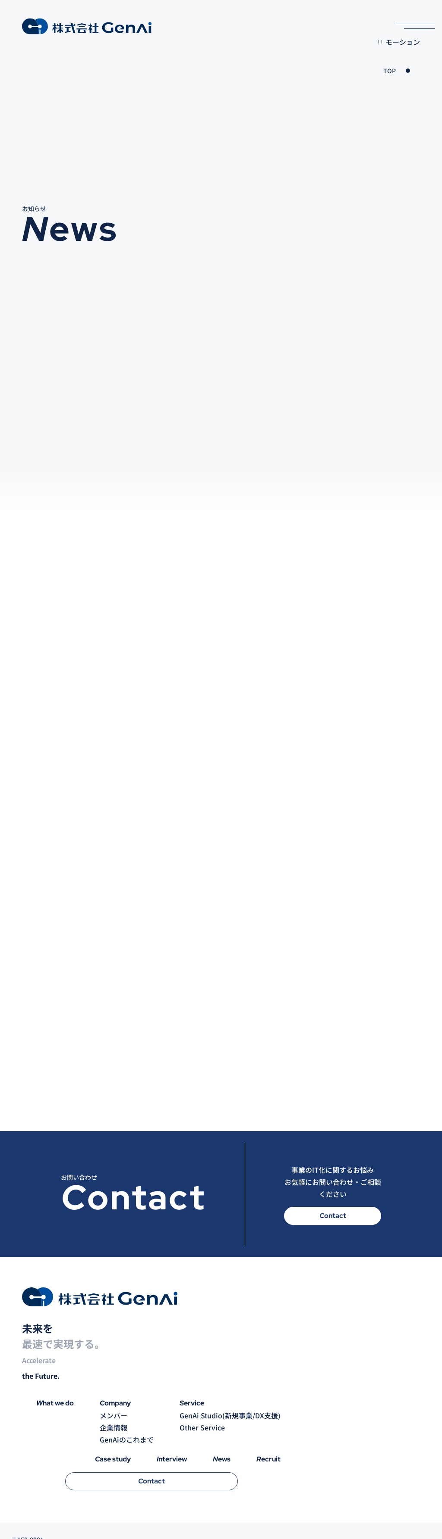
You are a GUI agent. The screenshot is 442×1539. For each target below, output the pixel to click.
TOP (389, 70)
